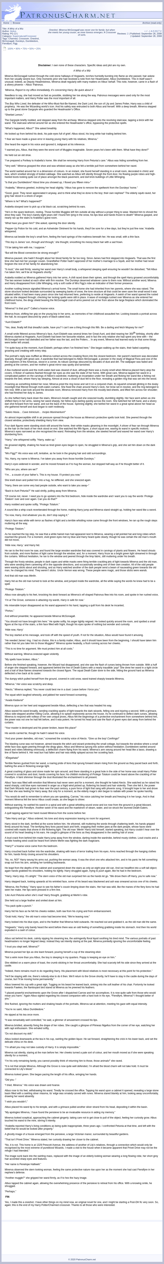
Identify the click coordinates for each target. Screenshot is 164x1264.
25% (38, 48)
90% (18, 48)
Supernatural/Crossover (24, 36)
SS (156, 31)
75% (25, 48)
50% (31, 48)
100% (10, 48)
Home (6, 23)
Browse (16, 23)
